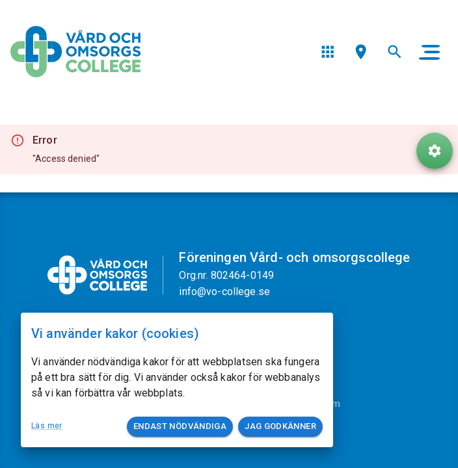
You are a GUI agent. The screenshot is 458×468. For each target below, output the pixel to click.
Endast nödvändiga (180, 427)
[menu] (327, 51)
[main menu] (429, 52)
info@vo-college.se (224, 291)
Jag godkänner (280, 427)
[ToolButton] (434, 151)
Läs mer (46, 425)
